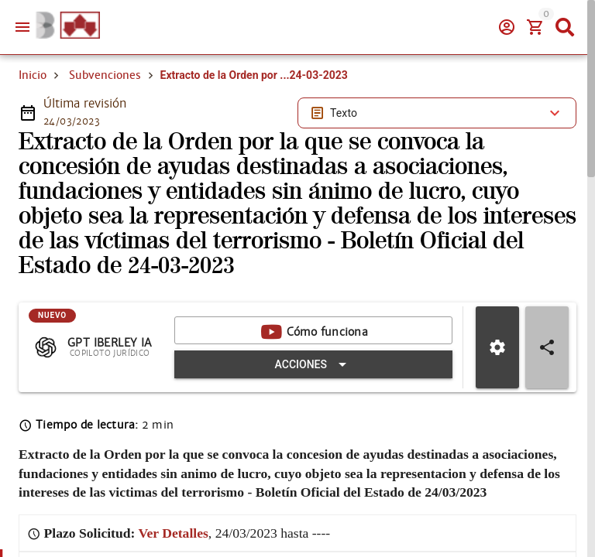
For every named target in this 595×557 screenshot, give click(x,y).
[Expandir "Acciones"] (313, 364)
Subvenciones (105, 75)
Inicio (32, 75)
